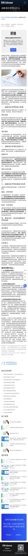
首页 (2, 17)
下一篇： (9, 364)
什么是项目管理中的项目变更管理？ (10, 393)
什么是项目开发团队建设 (8, 401)
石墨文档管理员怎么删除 (8, 382)
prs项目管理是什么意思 (7, 385)
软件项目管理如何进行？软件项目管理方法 (12, 374)
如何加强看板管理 (6, 399)
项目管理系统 (14, 17)
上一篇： (9, 362)
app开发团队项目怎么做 (8, 404)
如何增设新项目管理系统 (8, 388)
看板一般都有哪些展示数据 (8, 390)
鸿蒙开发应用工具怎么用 (8, 377)
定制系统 (19, 535)
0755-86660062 (7, 550)
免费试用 (13, 50)
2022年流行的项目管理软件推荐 (9, 407)
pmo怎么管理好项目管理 (8, 409)
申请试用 (9, 535)
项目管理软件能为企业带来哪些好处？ (11, 380)
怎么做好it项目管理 (6, 412)
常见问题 (7, 17)
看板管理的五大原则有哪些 (8, 396)
